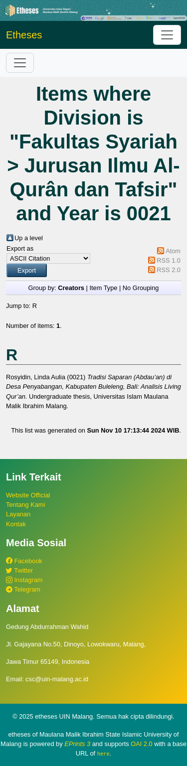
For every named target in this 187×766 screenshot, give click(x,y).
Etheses (24, 34)
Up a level (28, 238)
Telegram (23, 589)
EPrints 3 (77, 744)
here (103, 753)
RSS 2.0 (169, 270)
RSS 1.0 (169, 260)
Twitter (19, 570)
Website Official (28, 495)
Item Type (103, 288)
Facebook (24, 561)
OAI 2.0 (141, 744)
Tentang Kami (25, 504)
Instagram (24, 580)
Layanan (18, 514)
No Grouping (141, 288)
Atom (173, 251)
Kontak (16, 524)
